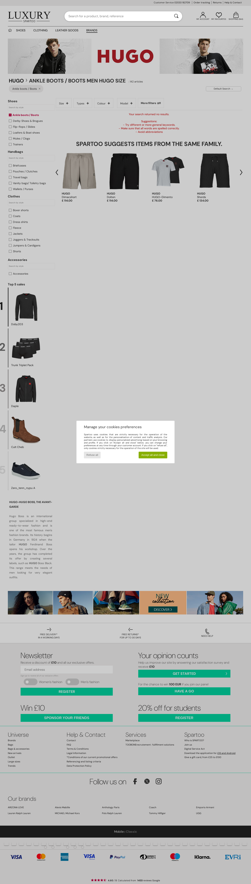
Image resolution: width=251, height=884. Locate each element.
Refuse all (92, 454)
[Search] (176, 16)
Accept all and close (153, 454)
